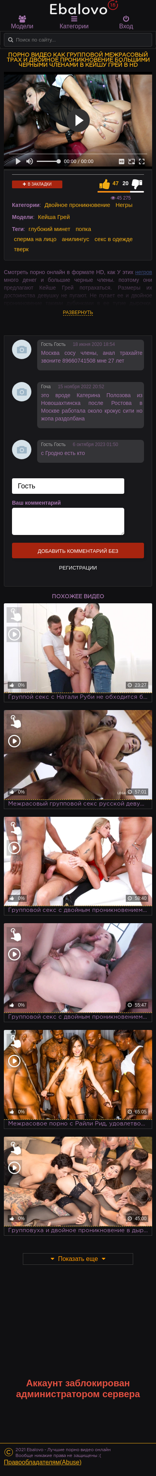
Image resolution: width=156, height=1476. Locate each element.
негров (143, 272)
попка (83, 229)
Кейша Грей (54, 217)
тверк (21, 249)
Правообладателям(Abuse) (43, 1462)
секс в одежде (113, 239)
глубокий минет (49, 229)
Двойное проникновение (77, 204)
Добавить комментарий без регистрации (78, 553)
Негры (123, 204)
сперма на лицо (35, 239)
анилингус (75, 239)
